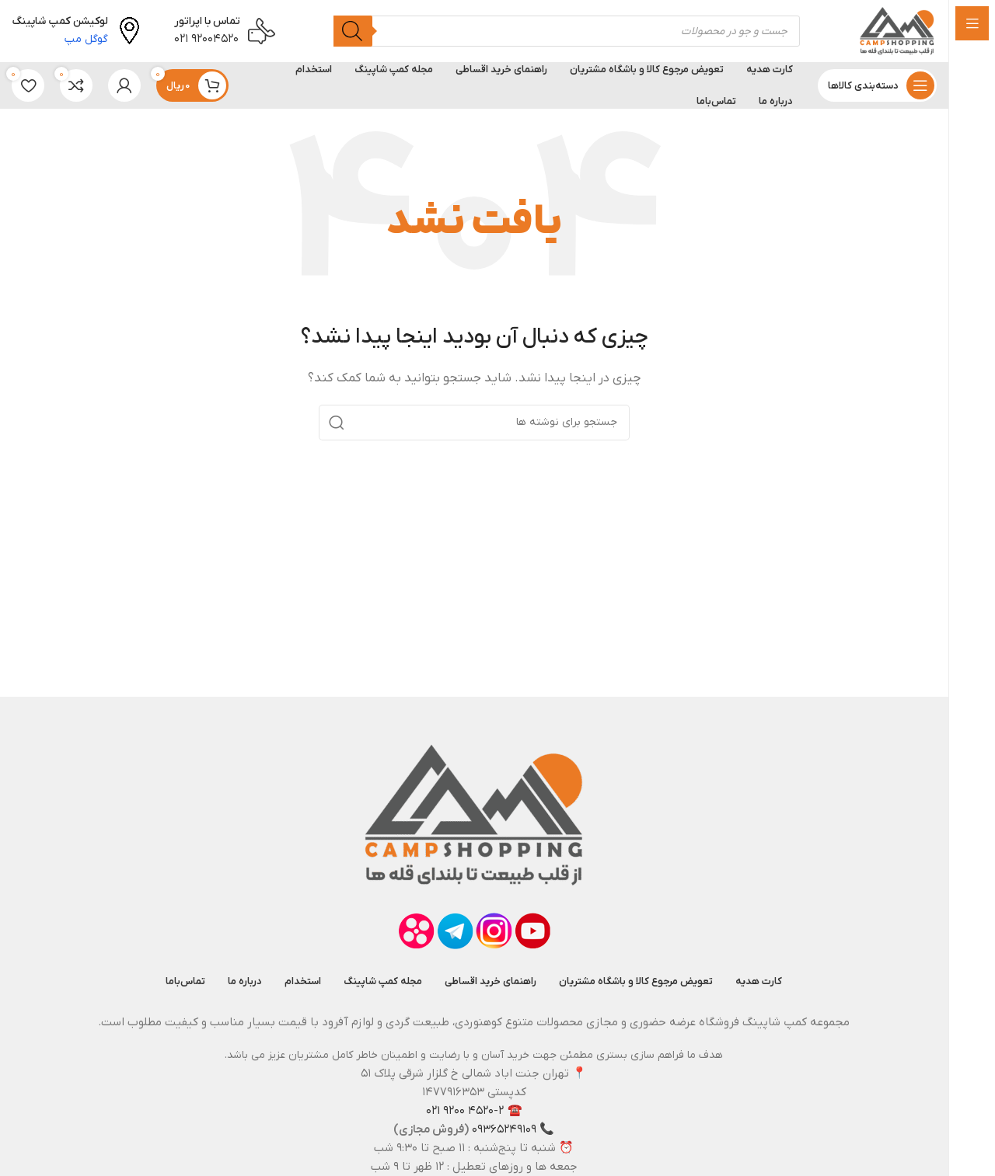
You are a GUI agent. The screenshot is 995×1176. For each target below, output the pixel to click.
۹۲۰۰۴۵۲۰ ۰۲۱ (206, 39)
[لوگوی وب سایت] (897, 30)
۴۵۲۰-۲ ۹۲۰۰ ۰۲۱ (465, 1111)
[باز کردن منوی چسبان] (877, 85)
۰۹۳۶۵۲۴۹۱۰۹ (504, 1129)
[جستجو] (352, 31)
